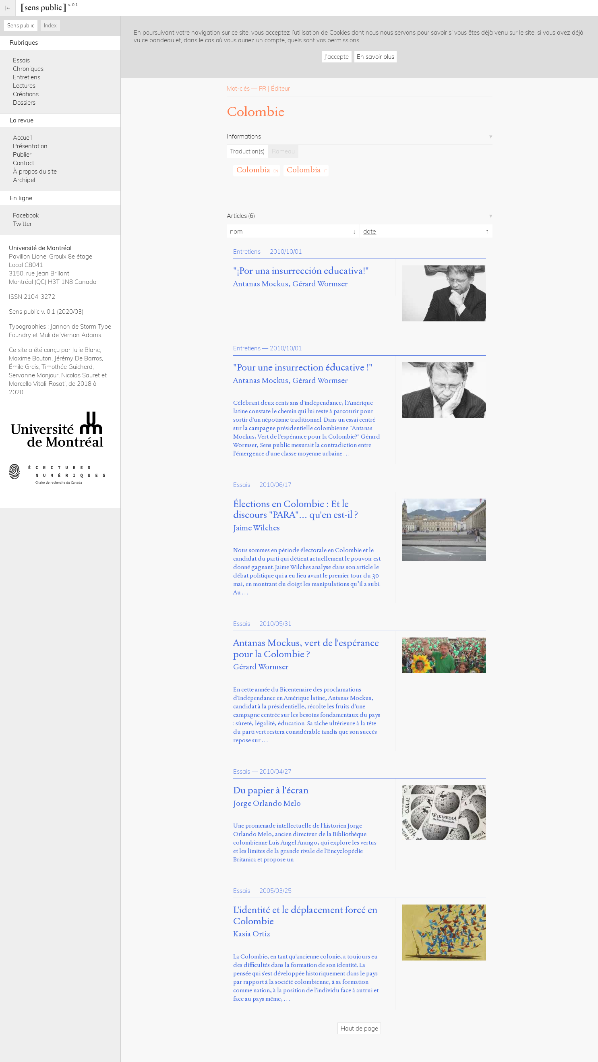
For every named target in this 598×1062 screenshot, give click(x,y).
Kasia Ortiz (251, 933)
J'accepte (336, 56)
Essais (21, 60)
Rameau (283, 151)
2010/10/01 (286, 251)
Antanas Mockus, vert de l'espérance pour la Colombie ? (306, 649)
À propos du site (35, 171)
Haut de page (359, 1028)
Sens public (20, 25)
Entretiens (26, 77)
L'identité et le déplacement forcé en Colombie (305, 916)
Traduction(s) (247, 151)
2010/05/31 (275, 623)
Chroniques (28, 68)
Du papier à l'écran (270, 790)
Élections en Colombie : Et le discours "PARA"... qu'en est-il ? (295, 510)
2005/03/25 (275, 890)
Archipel (24, 180)
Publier (22, 154)
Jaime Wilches (256, 527)
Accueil (22, 137)
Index (50, 25)
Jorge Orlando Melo (267, 803)
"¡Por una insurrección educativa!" (301, 271)
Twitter (22, 224)
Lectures (24, 85)
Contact (23, 163)
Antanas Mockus (260, 283)
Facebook (26, 215)
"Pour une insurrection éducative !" (302, 367)
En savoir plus (375, 56)
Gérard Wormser (320, 283)
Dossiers (24, 102)
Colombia (253, 169)
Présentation (30, 146)
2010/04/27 (275, 771)
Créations (26, 94)
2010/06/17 (275, 485)
